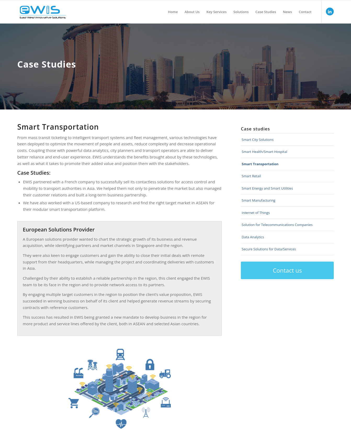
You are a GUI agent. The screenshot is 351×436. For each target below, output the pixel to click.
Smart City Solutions (258, 139)
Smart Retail (251, 176)
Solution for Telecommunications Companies (277, 224)
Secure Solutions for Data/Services (269, 249)
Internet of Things (256, 212)
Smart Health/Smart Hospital (264, 151)
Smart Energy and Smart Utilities (267, 188)
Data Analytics (253, 237)
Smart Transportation (260, 164)
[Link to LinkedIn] (330, 11)
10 (123, 392)
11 (168, 376)
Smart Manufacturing (258, 200)
